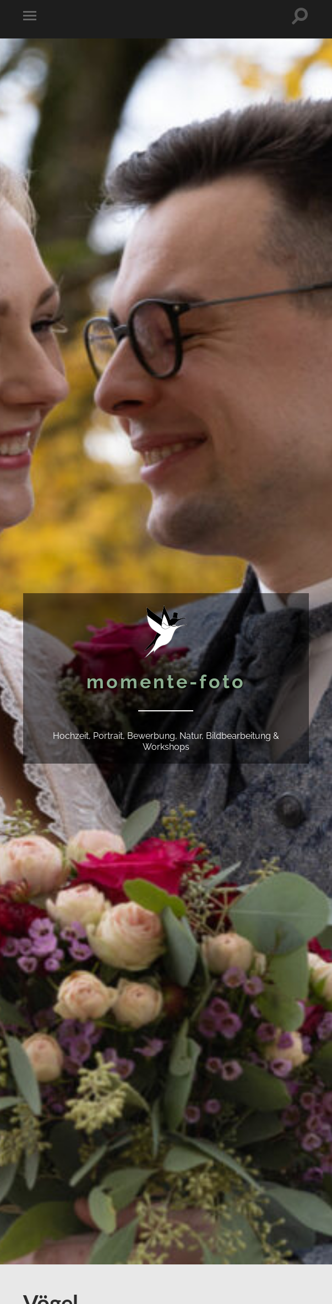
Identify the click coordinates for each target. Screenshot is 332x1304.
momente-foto (166, 682)
